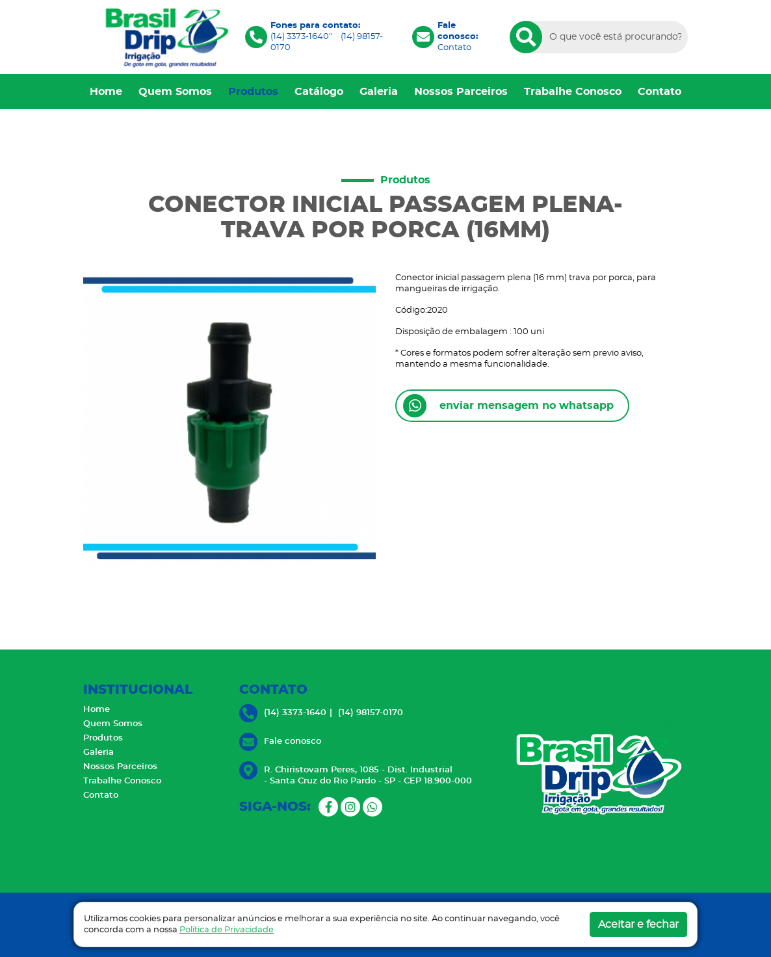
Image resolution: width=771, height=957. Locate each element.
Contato (454, 48)
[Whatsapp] (372, 807)
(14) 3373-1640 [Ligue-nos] (295, 713)
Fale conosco (292, 741)
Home (106, 91)
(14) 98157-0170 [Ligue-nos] (370, 713)
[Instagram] (350, 807)
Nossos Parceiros (461, 91)
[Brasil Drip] (164, 36)
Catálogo (318, 91)
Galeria (378, 91)
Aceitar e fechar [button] (638, 924)
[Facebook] (328, 807)
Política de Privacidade (226, 930)
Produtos (253, 91)
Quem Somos (175, 91)
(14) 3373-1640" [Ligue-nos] (301, 37)
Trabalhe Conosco (572, 91)
